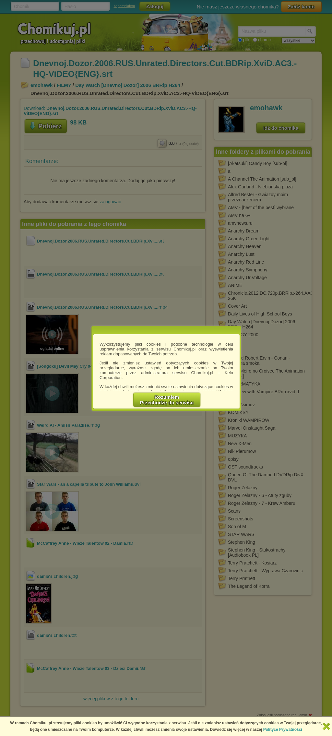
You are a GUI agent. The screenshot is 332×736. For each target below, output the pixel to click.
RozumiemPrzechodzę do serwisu (167, 399)
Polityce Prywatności (282, 729)
